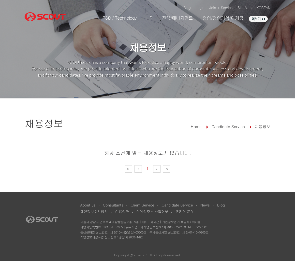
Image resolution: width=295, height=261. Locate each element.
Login (200, 7)
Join (212, 7)
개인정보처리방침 (94, 211)
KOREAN (263, 7)
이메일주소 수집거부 (152, 211)
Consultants (113, 204)
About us (88, 204)
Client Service (142, 204)
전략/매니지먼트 (177, 18)
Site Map (244, 7)
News (205, 204)
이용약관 (122, 211)
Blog (187, 7)
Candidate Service (177, 204)
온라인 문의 (185, 211)
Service (227, 7)
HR (149, 18)
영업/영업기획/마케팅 (223, 18)
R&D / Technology (119, 18)
